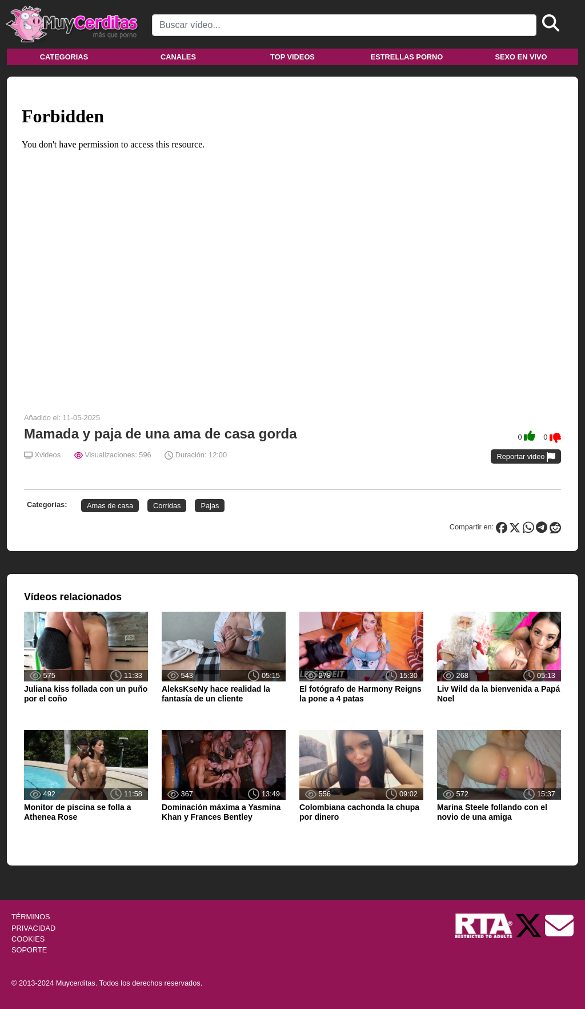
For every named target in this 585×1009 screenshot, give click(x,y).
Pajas (210, 505)
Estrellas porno (407, 57)
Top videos (292, 57)
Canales (178, 57)
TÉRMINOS (30, 916)
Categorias (64, 57)
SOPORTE (29, 950)
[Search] (344, 25)
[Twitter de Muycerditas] (529, 925)
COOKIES (28, 939)
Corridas (167, 505)
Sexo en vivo (521, 57)
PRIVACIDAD (33, 928)
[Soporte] (559, 925)
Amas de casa (110, 505)
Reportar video (525, 457)
